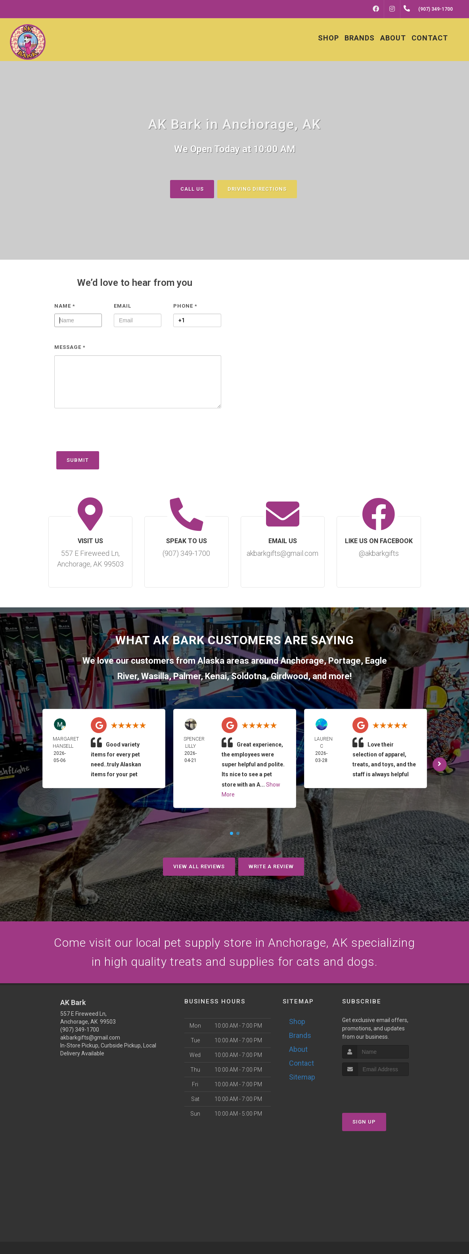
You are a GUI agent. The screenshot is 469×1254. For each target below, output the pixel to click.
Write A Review (271, 866)
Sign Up (364, 1121)
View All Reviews (199, 866)
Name (64, 305)
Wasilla (155, 676)
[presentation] (114, 433)
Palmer (187, 676)
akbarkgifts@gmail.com (90, 1037)
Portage (344, 661)
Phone (185, 305)
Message (70, 347)
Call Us (192, 188)
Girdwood (289, 676)
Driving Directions (257, 188)
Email (122, 305)
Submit (78, 460)
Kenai (216, 676)
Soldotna (248, 676)
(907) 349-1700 (79, 1029)
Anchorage (302, 661)
